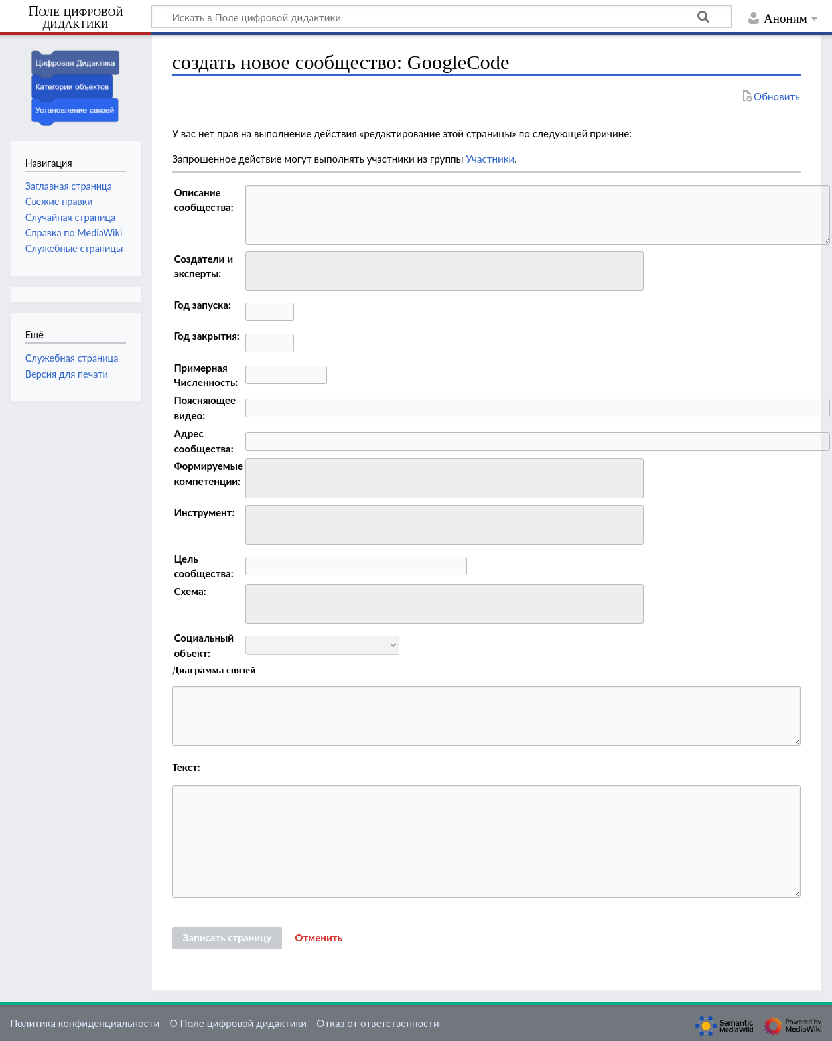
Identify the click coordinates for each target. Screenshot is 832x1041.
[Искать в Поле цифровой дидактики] (441, 16)
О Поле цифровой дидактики (238, 1023)
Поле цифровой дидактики (75, 17)
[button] (318, 938)
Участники (490, 159)
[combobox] (444, 271)
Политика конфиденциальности (84, 1023)
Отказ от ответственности (377, 1023)
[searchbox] (258, 269)
